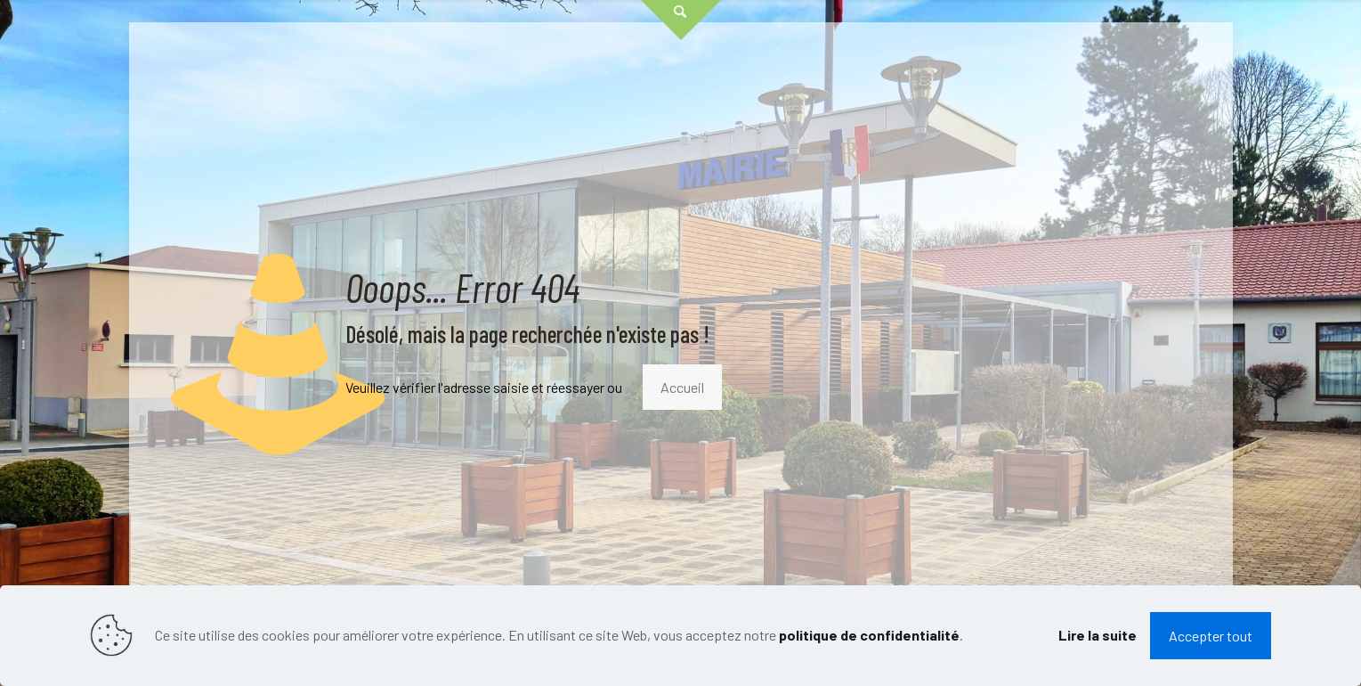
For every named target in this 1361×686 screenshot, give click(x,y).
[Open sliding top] (681, 20)
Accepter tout (1210, 635)
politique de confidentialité (869, 634)
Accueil (682, 387)
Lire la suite (1097, 634)
